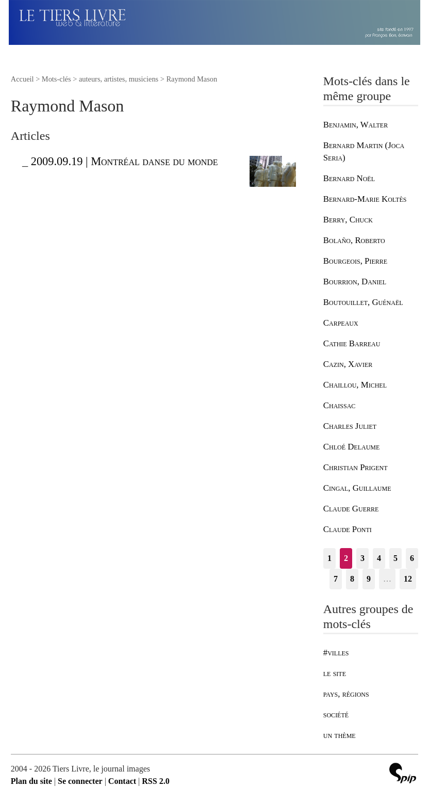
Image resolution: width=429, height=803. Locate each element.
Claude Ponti (347, 529)
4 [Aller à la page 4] (379, 558)
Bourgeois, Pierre (355, 261)
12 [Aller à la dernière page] (408, 578)
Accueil (22, 79)
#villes (336, 652)
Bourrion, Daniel (354, 281)
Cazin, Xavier (348, 364)
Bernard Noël (349, 178)
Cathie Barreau (352, 343)
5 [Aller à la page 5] (395, 558)
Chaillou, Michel (355, 385)
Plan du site (31, 781)
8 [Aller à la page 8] (352, 578)
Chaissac (339, 405)
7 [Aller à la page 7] (336, 578)
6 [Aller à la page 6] (412, 558)
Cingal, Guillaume (357, 488)
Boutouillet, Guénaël (363, 302)
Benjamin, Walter (355, 125)
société (336, 714)
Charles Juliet (349, 426)
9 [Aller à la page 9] (369, 578)
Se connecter (80, 781)
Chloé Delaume (351, 447)
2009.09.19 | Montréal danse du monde (124, 161)
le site (334, 673)
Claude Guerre (351, 508)
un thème (339, 735)
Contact (122, 781)
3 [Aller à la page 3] (362, 558)
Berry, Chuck (348, 219)
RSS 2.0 (155, 781)
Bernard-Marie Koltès (365, 199)
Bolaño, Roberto (354, 240)
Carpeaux (340, 323)
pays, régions (346, 694)
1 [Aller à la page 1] (329, 558)
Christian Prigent (355, 467)
